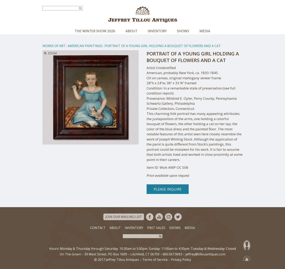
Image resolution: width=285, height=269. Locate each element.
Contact (98, 228)
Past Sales (156, 228)
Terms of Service (155, 259)
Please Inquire (168, 189)
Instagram (168, 217)
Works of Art (53, 46)
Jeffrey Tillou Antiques (142, 14)
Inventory (157, 31)
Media (204, 31)
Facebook (149, 217)
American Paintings (85, 46)
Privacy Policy (181, 259)
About (131, 31)
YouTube (159, 217)
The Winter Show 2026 (95, 31)
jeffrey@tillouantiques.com (205, 254)
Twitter (178, 217)
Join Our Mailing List (123, 217)
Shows (183, 31)
